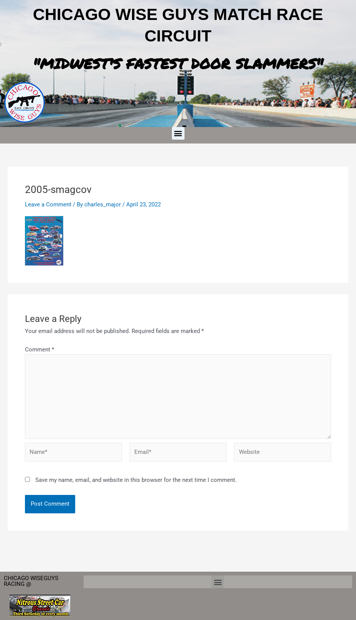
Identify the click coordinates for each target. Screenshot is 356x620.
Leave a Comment (48, 204)
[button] (178, 133)
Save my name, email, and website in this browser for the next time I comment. (136, 480)
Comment (39, 349)
